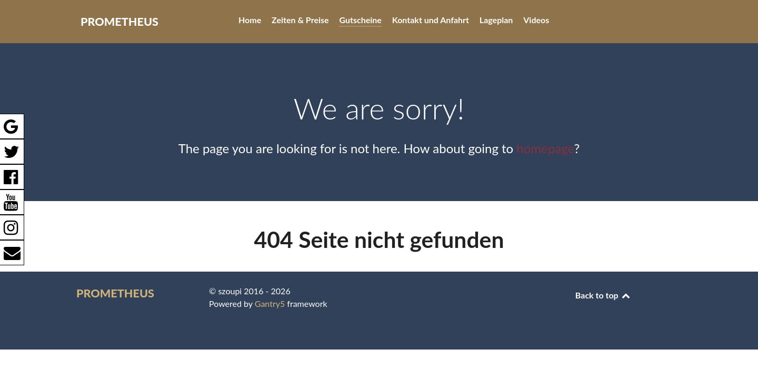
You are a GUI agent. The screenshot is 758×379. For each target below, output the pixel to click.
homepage (545, 148)
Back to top (603, 295)
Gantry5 (270, 303)
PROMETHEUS (119, 21)
